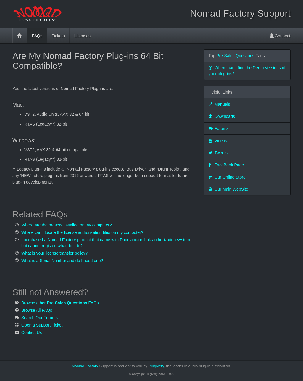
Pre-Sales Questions (235, 55)
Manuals (219, 104)
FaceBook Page (226, 165)
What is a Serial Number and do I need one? (62, 260)
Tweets (218, 152)
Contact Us (31, 332)
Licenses (82, 35)
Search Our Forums (39, 317)
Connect (280, 35)
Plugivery (189, 366)
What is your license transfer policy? (54, 253)
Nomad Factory (85, 366)
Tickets (58, 35)
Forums (218, 128)
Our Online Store (227, 177)
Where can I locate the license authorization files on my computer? (82, 232)
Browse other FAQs (60, 302)
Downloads (222, 116)
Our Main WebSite (228, 189)
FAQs (37, 35)
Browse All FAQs (36, 310)
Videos (218, 140)
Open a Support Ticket (41, 325)
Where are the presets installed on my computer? (66, 225)
